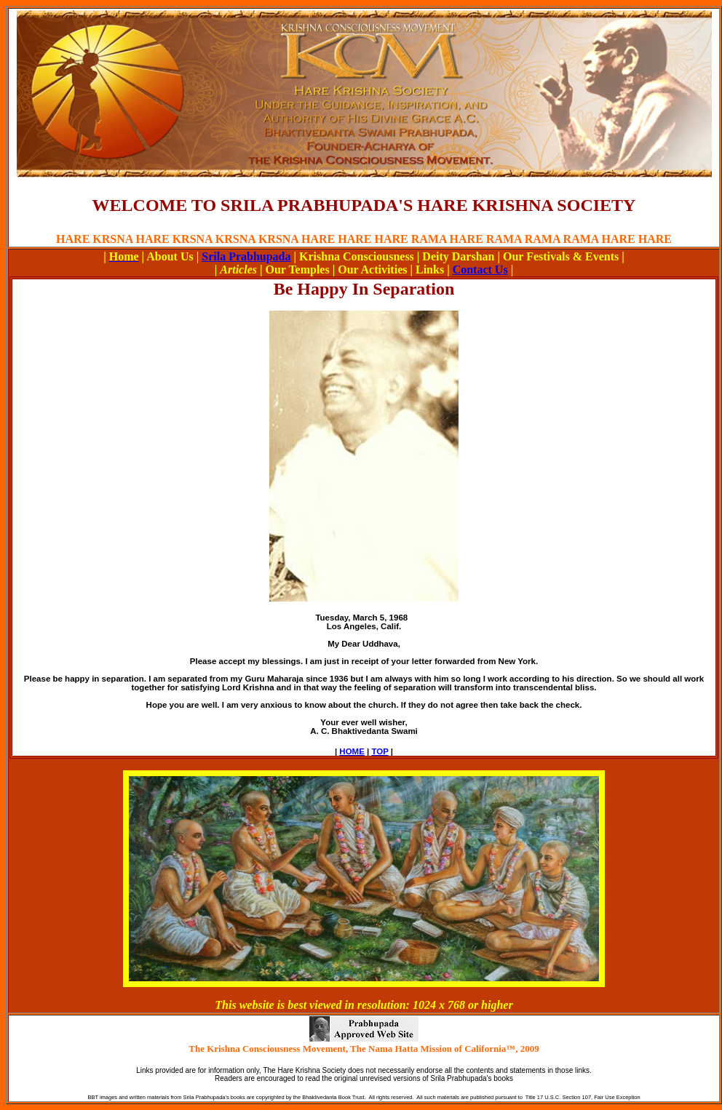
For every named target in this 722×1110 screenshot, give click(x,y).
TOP (379, 751)
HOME (352, 751)
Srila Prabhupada (246, 256)
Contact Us (480, 269)
